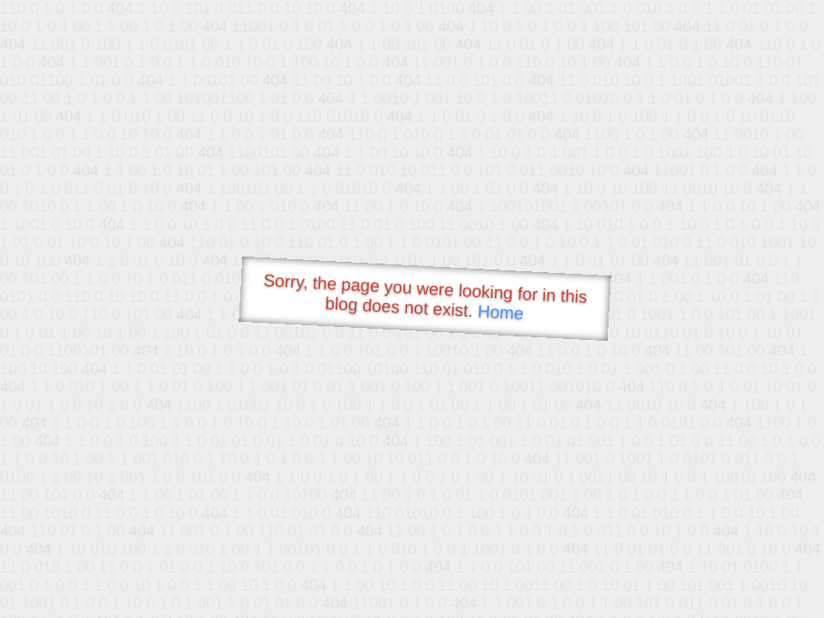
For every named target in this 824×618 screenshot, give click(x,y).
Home (500, 312)
